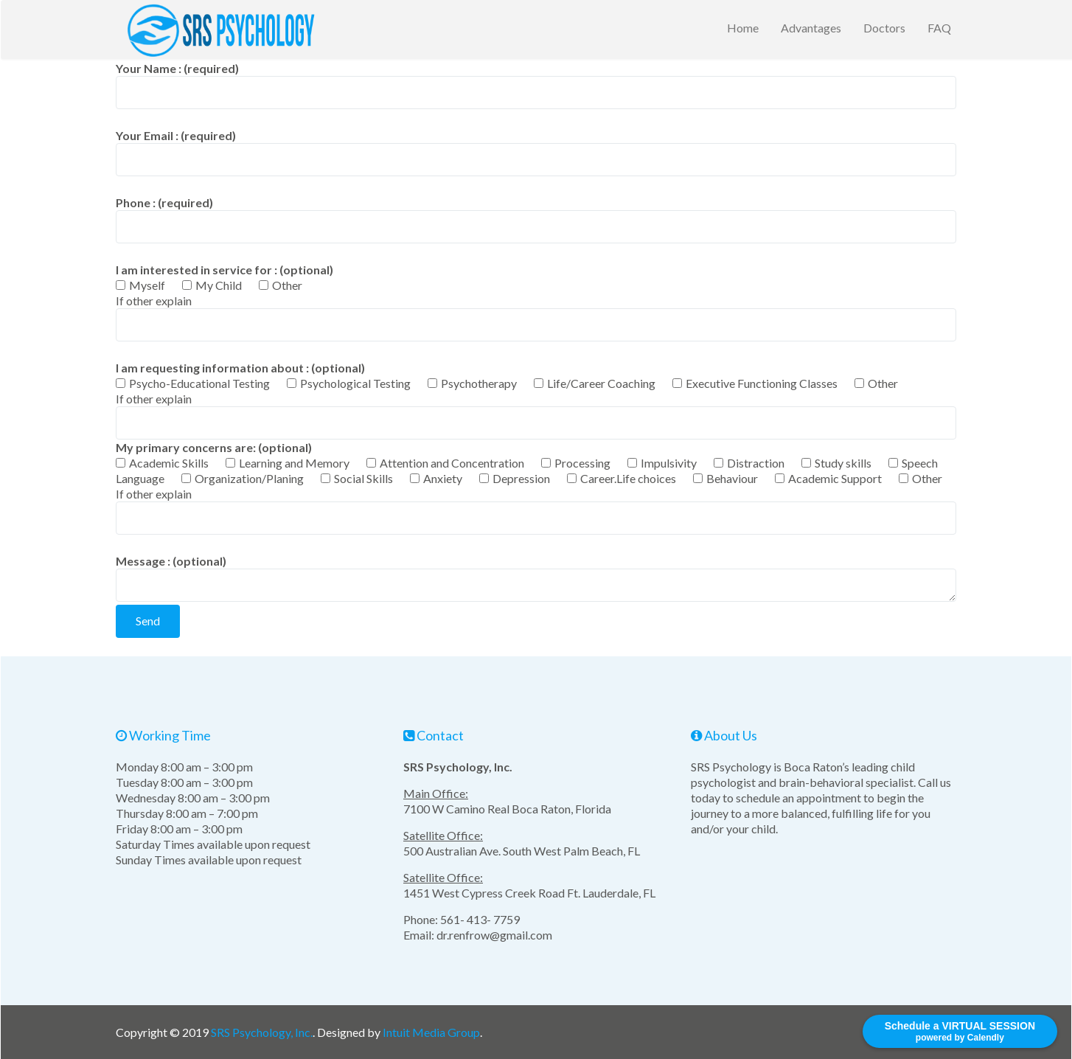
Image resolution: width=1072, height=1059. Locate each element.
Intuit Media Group (431, 1032)
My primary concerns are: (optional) (534, 462)
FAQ (939, 28)
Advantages (811, 28)
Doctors (884, 28)
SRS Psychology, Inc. (262, 1032)
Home (743, 28)
